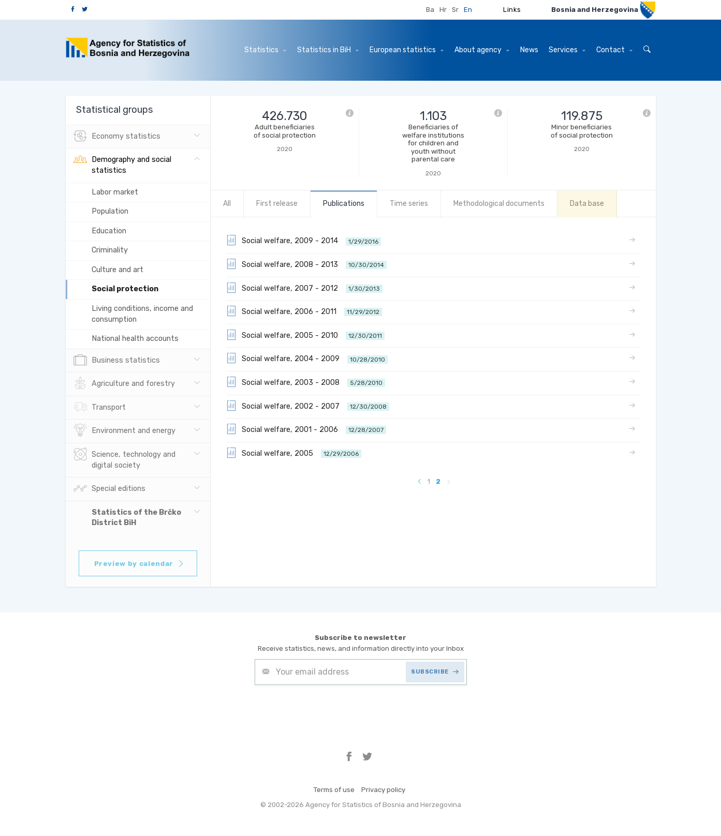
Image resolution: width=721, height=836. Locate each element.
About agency (481, 50)
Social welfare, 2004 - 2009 (307, 358)
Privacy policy (383, 790)
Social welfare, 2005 (293, 452)
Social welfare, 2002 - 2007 (307, 405)
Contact (614, 50)
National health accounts (135, 338)
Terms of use (334, 790)
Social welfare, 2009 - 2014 (303, 240)
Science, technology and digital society (124, 459)
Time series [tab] (409, 203)
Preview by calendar (139, 564)
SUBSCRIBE (435, 671)
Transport (99, 407)
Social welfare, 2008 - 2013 (306, 264)
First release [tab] (277, 203)
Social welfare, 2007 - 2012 (304, 287)
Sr (455, 9)
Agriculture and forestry (124, 384)
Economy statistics (116, 136)
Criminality (110, 250)
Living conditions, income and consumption (142, 314)
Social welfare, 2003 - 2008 (305, 382)
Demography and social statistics (122, 164)
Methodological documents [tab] (499, 203)
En (468, 9)
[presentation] (333, 710)
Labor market (115, 192)
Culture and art (117, 269)
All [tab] (227, 203)
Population (110, 211)
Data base (587, 203)
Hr (443, 9)
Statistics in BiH (328, 50)
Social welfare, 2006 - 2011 (304, 311)
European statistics (407, 50)
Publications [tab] (343, 203)
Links (512, 9)
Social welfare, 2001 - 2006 (306, 429)
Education (109, 231)
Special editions (109, 489)
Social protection (125, 289)
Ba (430, 9)
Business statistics (116, 360)
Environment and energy (124, 431)
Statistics (265, 50)
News (529, 50)
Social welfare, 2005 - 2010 (305, 335)
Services (567, 50)
